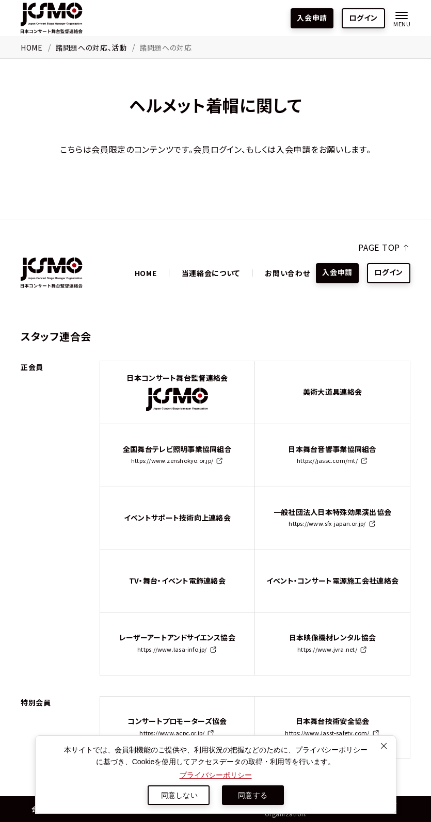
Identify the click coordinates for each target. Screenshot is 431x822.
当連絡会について (211, 273)
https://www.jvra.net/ (327, 649)
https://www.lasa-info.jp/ (172, 649)
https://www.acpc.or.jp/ (171, 733)
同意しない (179, 795)
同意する (252, 795)
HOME (32, 47)
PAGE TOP (379, 247)
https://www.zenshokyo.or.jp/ (172, 460)
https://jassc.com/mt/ (327, 460)
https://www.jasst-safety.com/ (327, 733)
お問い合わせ (287, 273)
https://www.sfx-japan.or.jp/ (327, 523)
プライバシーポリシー (216, 775)
